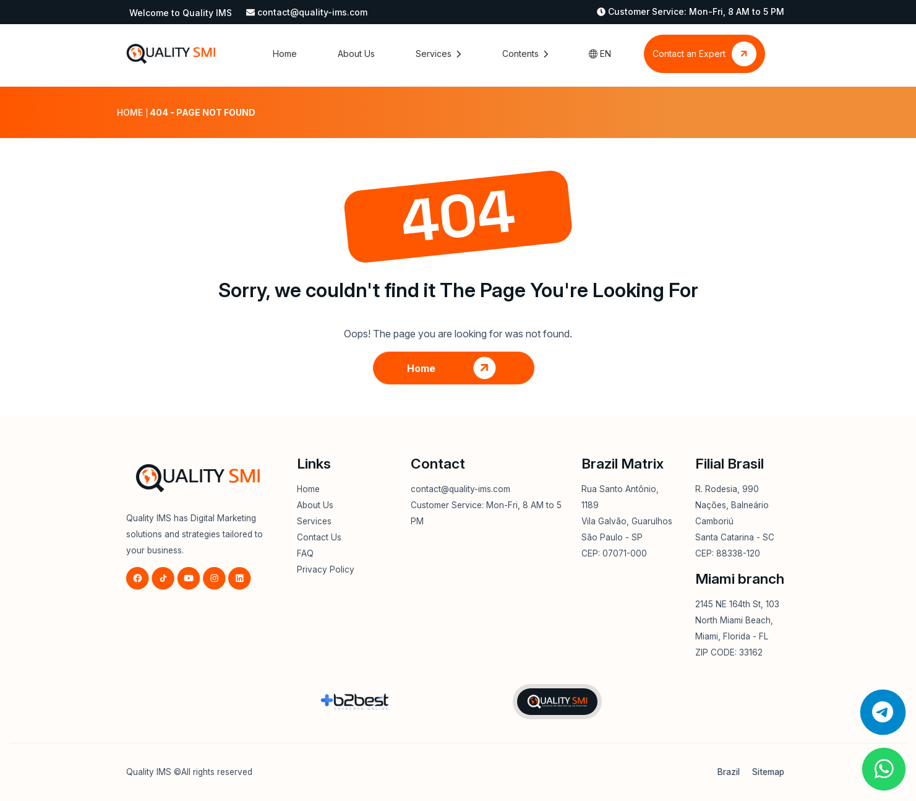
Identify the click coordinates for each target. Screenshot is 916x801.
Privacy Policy (325, 569)
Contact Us (319, 537)
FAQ (305, 553)
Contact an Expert (704, 53)
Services (438, 53)
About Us (356, 53)
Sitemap (768, 772)
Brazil (728, 772)
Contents (525, 53)
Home (285, 53)
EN (600, 53)
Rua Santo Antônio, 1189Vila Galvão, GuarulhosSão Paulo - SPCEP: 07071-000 (626, 521)
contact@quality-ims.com (312, 12)
